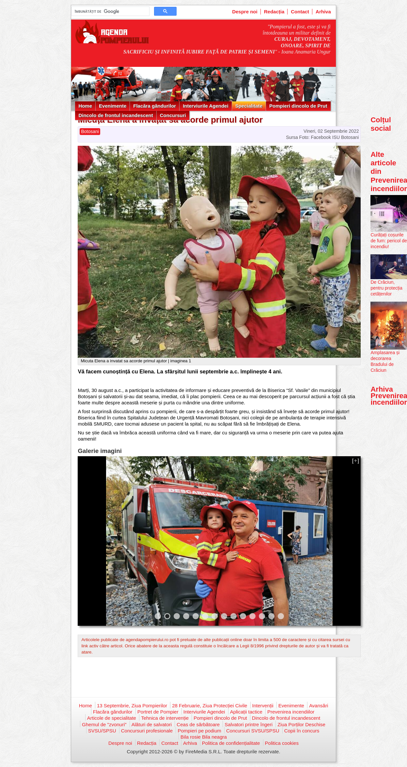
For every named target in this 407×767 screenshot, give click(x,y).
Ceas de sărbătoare (198, 724)
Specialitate (248, 106)
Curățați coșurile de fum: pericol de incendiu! (388, 240)
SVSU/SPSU (102, 730)
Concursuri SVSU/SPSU (252, 730)
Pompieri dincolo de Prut (298, 106)
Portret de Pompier (158, 711)
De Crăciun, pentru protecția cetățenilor (386, 287)
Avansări (318, 705)
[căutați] (110, 11)
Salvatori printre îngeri (249, 724)
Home (85, 106)
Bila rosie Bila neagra (203, 737)
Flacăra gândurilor (154, 106)
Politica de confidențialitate (231, 743)
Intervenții (263, 705)
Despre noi (245, 11)
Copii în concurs (302, 730)
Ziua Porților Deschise (301, 724)
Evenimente (112, 106)
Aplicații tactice (246, 711)
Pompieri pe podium (199, 730)
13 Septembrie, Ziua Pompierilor (132, 705)
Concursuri (173, 115)
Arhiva (323, 11)
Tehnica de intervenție (165, 718)
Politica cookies (282, 743)
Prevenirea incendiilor (290, 711)
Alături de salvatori (152, 724)
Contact (300, 11)
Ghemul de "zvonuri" (104, 724)
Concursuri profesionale (147, 730)
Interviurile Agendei (205, 106)
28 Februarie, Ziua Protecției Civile (209, 705)
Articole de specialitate (111, 718)
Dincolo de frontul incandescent (115, 115)
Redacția (274, 11)
